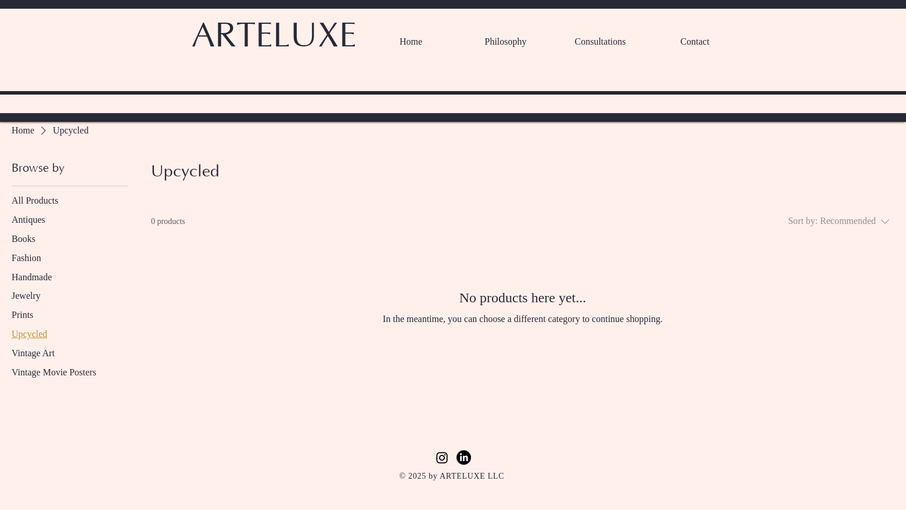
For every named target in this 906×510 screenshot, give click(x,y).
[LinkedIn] (463, 457)
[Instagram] (442, 457)
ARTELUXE (274, 36)
